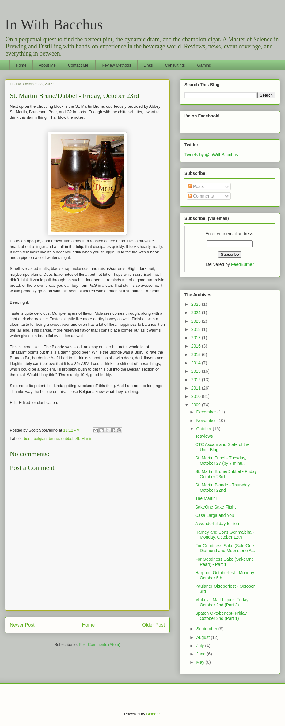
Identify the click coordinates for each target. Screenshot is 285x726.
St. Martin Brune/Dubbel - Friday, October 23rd (74, 95)
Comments (201, 196)
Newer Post (22, 625)
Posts (196, 186)
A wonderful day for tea (217, 523)
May (200, 662)
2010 (196, 396)
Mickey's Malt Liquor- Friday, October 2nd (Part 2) (222, 602)
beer (28, 438)
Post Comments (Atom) (99, 644)
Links (148, 65)
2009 (196, 404)
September (207, 628)
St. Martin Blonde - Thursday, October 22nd (223, 487)
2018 (196, 329)
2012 (196, 379)
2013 (196, 371)
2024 (196, 312)
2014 (196, 362)
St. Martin (84, 438)
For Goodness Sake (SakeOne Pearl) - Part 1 (224, 562)
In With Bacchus (54, 24)
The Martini (206, 498)
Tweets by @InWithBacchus (211, 154)
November (206, 420)
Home (21, 65)
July (200, 645)
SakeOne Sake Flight (215, 507)
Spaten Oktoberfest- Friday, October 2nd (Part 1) (221, 616)
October (204, 428)
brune (54, 438)
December (206, 411)
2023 (196, 321)
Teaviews (204, 436)
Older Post (153, 625)
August (203, 637)
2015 (196, 354)
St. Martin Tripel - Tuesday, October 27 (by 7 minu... (220, 460)
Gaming (204, 65)
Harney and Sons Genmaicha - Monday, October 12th (224, 535)
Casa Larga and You (214, 515)
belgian (40, 438)
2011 (196, 388)
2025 (196, 304)
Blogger (153, 714)
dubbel (67, 438)
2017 (196, 337)
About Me (47, 65)
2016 (196, 346)
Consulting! (175, 65)
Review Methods (116, 65)
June (201, 653)
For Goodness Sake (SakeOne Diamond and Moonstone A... (225, 548)
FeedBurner (242, 264)
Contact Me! (78, 65)
